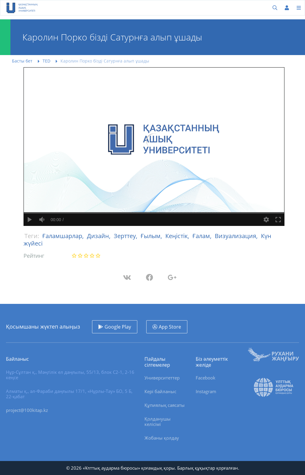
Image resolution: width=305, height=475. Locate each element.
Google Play (118, 327)
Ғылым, (152, 236)
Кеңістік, (178, 236)
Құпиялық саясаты (164, 405)
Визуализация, (237, 236)
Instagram (206, 391)
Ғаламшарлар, (63, 236)
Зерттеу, (126, 236)
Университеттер (162, 378)
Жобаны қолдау (161, 438)
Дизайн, (99, 236)
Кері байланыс (160, 391)
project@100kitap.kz (27, 410)
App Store (170, 327)
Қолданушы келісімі (157, 421)
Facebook (205, 378)
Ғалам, (202, 236)
